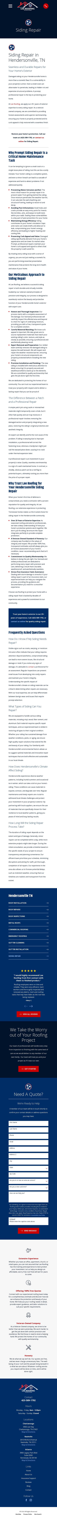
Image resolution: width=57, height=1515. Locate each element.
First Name (13, 1122)
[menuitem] (28, 903)
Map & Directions (28, 1432)
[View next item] (31, 1006)
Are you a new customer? (18, 1187)
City (10, 1161)
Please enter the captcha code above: (22, 1221)
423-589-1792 (28, 1400)
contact (31, 667)
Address (12, 1148)
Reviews (28, 1482)
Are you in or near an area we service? (22, 1180)
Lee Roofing (15, 104)
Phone (11, 1135)
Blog (28, 1486)
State (11, 1167)
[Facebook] (26, 1500)
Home (28, 1470)
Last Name (13, 1129)
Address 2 (12, 1154)
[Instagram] (31, 1500)
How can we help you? (17, 1193)
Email (11, 1142)
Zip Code (12, 1174)
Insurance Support (28, 1478)
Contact (28, 1490)
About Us (28, 1474)
